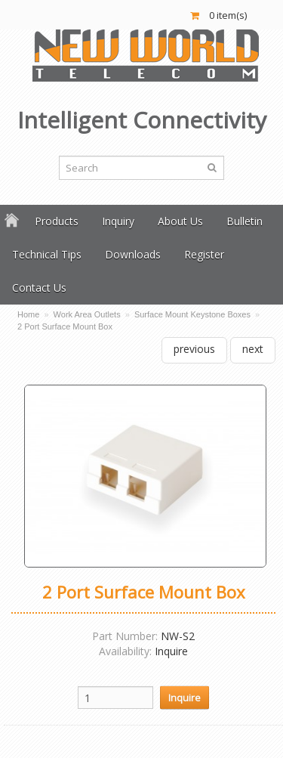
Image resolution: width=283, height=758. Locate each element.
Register (204, 254)
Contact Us (39, 287)
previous (194, 349)
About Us (180, 221)
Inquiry (118, 221)
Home (28, 314)
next (252, 349)
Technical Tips (47, 254)
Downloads (133, 254)
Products (56, 221)
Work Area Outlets (87, 314)
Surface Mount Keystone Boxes (192, 314)
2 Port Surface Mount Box (64, 326)
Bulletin (244, 221)
